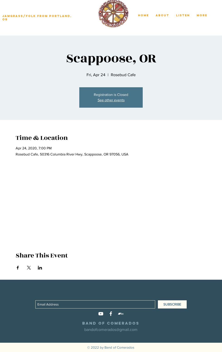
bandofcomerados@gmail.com (111, 329)
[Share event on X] (29, 267)
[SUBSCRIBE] (172, 304)
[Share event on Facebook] (18, 267)
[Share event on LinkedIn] (40, 267)
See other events (111, 100)
